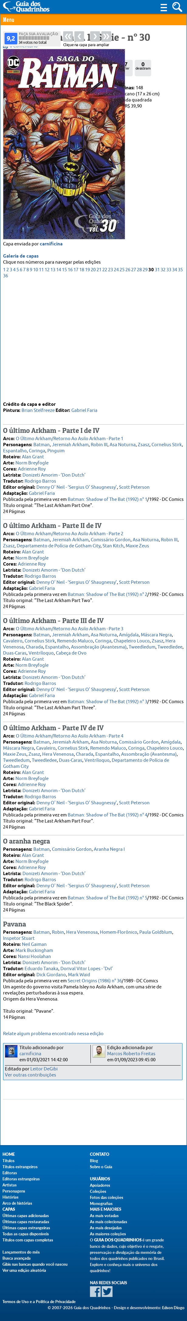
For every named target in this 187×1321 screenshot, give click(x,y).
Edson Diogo (173, 1307)
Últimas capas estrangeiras (26, 1227)
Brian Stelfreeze (38, 410)
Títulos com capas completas (27, 1239)
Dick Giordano (51, 974)
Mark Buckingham (34, 950)
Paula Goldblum (155, 932)
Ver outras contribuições (30, 1075)
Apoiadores (100, 1185)
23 (110, 384)
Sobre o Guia (101, 1166)
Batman (41, 444)
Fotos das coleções (106, 1197)
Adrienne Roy (32, 469)
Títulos (8, 1160)
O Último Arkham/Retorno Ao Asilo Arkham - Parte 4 (69, 736)
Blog (94, 1160)
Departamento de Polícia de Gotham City (58, 546)
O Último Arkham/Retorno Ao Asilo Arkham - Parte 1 (69, 438)
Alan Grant (33, 457)
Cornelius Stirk (166, 444)
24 (116, 384)
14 (58, 384)
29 (145, 384)
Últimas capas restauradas (25, 1221)
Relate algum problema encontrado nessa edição (53, 1034)
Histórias (10, 1197)
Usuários (100, 1179)
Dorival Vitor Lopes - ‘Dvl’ (86, 968)
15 (64, 384)
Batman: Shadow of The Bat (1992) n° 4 (107, 815)
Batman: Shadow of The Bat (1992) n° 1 (107, 499)
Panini (27, 88)
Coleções (98, 1191)
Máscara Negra (156, 635)
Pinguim (56, 450)
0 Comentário (24, 46)
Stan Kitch (113, 546)
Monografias (101, 1203)
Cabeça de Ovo (71, 653)
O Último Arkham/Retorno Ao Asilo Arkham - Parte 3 (69, 628)
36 (5, 390)
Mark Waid (79, 974)
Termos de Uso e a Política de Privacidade (39, 1301)
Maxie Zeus (137, 546)
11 (41, 384)
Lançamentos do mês (21, 1252)
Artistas (9, 1184)
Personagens (13, 1191)
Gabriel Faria (84, 410)
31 (157, 384)
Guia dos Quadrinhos (117, 1240)
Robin (58, 932)
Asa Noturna (123, 444)
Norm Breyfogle (32, 463)
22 (104, 384)
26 (127, 384)
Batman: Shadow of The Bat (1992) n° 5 (107, 898)
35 (180, 384)
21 (99, 384)
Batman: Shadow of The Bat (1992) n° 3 (107, 701)
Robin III (99, 444)
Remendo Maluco (75, 641)
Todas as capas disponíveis (25, 1233)
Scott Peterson (134, 487)
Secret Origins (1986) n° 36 (95, 981)
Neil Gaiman (34, 944)
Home (8, 1154)
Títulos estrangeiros (20, 1166)
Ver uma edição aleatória (24, 1270)
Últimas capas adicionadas (25, 1215)
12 (47, 384)
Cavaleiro (12, 641)
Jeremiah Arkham (70, 444)
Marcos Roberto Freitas (131, 1054)
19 (87, 384)
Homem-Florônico (118, 932)
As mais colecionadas (108, 1221)
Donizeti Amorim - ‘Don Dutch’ (54, 475)
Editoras (9, 1172)
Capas (8, 1209)
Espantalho (15, 450)
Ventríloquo (41, 653)
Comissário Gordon (111, 539)
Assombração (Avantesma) (99, 647)
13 (52, 384)
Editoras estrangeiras (21, 1178)
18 (81, 384)
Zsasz (143, 444)
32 (163, 384)
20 (93, 384)
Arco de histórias (17, 1203)
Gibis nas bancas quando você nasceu (34, 1264)
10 (35, 384)
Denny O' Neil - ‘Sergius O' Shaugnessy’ (76, 487)
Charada (34, 647)
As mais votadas (104, 1215)
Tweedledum (142, 647)
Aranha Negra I (109, 849)
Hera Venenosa (58, 754)
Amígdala (129, 635)
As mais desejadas (106, 1227)
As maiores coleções (108, 1233)
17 (75, 384)
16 (70, 384)
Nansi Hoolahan (34, 956)
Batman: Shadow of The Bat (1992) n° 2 (107, 594)
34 (174, 384)
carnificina (51, 359)
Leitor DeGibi (44, 1069)
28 (139, 384)
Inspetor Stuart (19, 938)
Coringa (37, 450)
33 (168, 384)
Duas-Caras (14, 653)
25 (122, 384)
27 (133, 384)
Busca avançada (16, 1258)
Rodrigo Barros (40, 481)
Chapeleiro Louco (132, 641)
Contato (99, 1154)
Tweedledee (170, 647)
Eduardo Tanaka (41, 968)
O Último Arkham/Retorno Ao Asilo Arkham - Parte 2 (69, 533)
